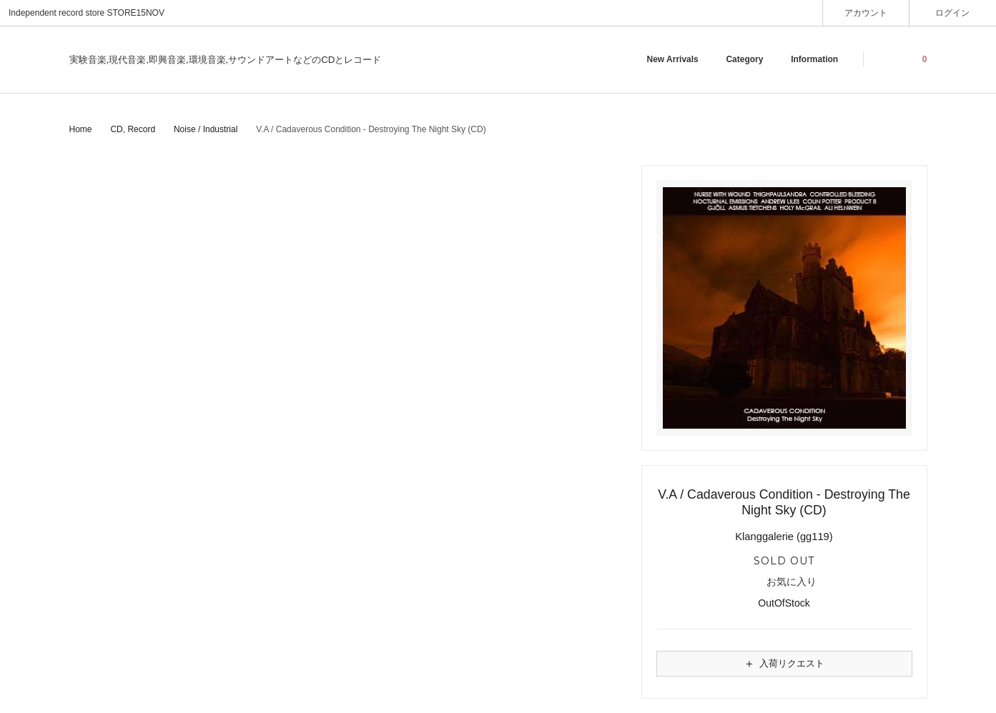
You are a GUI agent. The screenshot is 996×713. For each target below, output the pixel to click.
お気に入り (784, 582)
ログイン (952, 12)
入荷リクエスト (784, 663)
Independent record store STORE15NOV (86, 13)
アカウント (866, 12)
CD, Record (132, 129)
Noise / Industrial (205, 129)
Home (80, 129)
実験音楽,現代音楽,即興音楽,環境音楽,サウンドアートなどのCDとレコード (225, 59)
